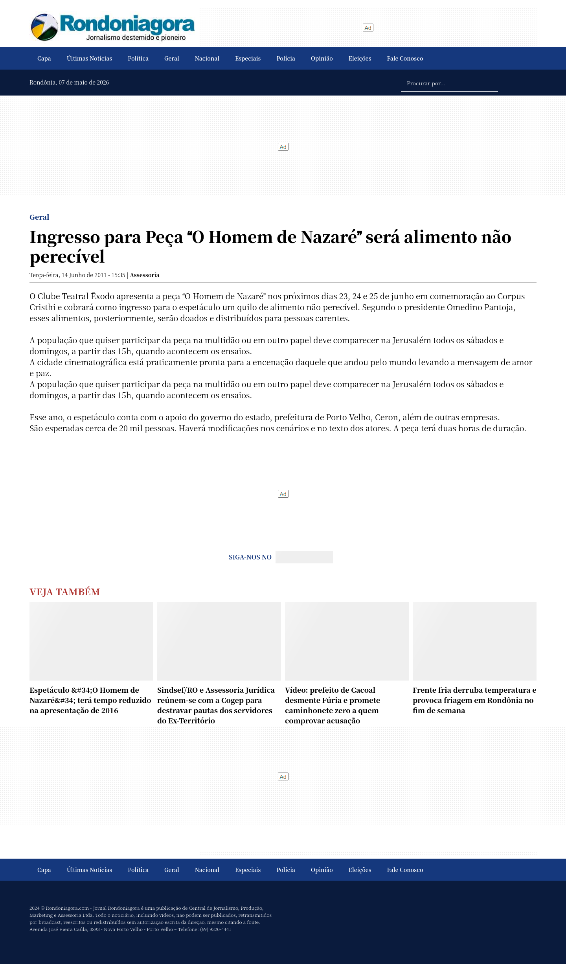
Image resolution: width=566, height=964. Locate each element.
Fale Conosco (405, 58)
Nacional (207, 58)
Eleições (360, 58)
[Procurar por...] (449, 83)
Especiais (248, 58)
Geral (171, 58)
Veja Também (64, 591)
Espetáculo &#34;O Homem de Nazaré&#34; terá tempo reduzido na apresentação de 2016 (90, 699)
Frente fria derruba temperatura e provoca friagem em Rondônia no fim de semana (475, 699)
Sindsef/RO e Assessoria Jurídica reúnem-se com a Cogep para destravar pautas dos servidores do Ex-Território (216, 704)
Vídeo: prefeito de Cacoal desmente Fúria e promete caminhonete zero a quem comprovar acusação (332, 704)
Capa (44, 58)
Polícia (285, 58)
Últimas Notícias (89, 58)
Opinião (322, 58)
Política (138, 58)
